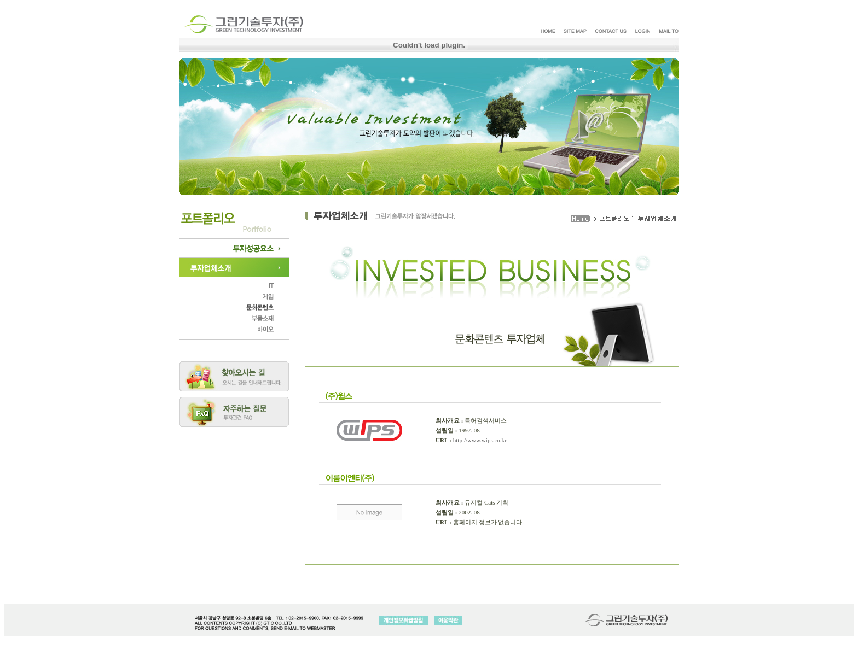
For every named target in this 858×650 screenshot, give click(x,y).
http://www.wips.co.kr (480, 440)
